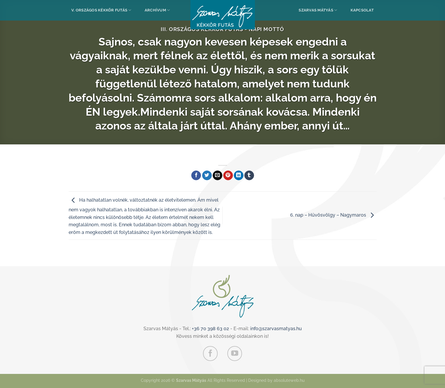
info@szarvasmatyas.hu (276, 328)
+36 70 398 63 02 (210, 328)
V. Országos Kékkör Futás (101, 10)
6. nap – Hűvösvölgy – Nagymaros (333, 215)
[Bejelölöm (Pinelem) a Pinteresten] (228, 175)
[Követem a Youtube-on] (234, 353)
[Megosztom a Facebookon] (196, 175)
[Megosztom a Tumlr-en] (249, 175)
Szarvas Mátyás (318, 10)
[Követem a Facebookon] (210, 353)
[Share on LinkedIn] (238, 175)
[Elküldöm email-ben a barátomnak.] (217, 175)
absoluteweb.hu (289, 380)
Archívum (157, 10)
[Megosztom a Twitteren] (207, 175)
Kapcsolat (362, 10)
